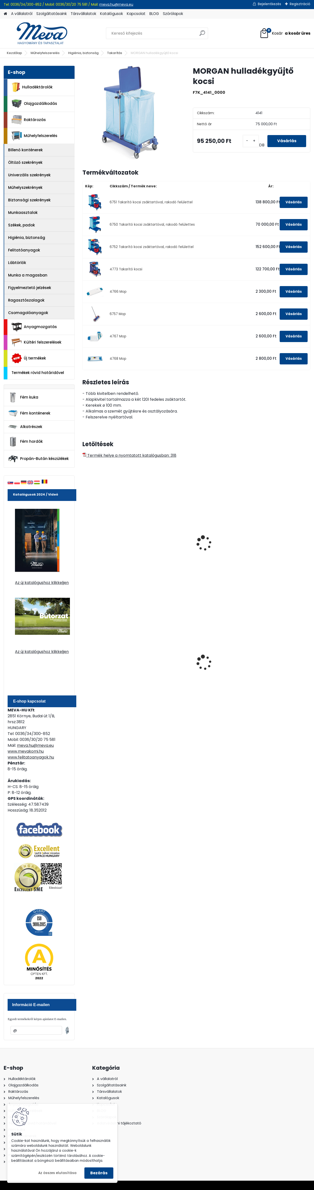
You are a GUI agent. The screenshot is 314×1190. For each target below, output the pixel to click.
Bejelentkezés (269, 3)
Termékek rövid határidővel (38, 372)
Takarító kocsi (157, 543)
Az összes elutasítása (57, 1173)
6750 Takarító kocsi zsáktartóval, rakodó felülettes (152, 224)
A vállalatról (21, 13)
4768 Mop (118, 358)
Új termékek (29, 358)
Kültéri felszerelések (36, 342)
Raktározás (29, 120)
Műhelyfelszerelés (45, 53)
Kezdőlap (14, 53)
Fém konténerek (29, 413)
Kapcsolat (136, 13)
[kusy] (250, 141)
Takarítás (114, 53)
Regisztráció (300, 3)
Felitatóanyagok (24, 250)
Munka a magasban (27, 275)
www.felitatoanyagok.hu (31, 757)
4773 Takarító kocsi (126, 269)
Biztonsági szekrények (29, 200)
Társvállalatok (83, 13)
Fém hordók (25, 442)
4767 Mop (118, 336)
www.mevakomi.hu (26, 751)
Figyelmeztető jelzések (29, 287)
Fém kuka (23, 397)
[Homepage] (5, 14)
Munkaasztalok (23, 212)
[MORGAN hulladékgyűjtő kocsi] (129, 113)
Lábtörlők (17, 262)
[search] (202, 35)
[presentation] (84, 538)
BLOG (154, 13)
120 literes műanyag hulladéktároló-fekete (280, 661)
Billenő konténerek (25, 149)
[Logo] (37, 33)
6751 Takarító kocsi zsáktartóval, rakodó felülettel (151, 202)
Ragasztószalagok (26, 300)
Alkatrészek (25, 426)
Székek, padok (21, 225)
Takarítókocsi (215, 543)
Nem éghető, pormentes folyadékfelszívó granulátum (167, 664)
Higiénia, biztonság (83, 53)
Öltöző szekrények (25, 162)
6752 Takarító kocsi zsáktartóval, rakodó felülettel (152, 247)
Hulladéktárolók (32, 87)
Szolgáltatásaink (51, 13)
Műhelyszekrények (25, 187)
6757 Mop (118, 314)
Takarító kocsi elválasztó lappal (102, 546)
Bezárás (98, 1173)
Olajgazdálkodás (34, 103)
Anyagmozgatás (34, 327)
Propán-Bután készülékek (38, 459)
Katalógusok (111, 13)
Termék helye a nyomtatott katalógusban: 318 (129, 455)
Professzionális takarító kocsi (282, 546)
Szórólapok (173, 13)
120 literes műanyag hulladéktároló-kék (105, 661)
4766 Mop (118, 291)
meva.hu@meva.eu (116, 4)
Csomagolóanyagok (28, 312)
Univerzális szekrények (29, 175)
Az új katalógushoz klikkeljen (42, 582)
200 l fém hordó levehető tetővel (225, 661)
